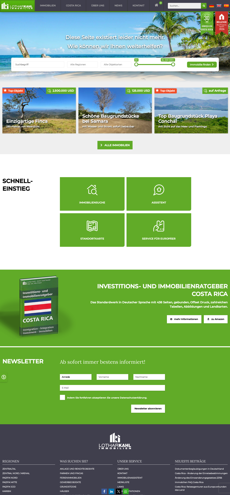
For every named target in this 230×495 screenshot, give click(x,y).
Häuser (64, 456)
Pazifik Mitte (9, 447)
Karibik (6, 456)
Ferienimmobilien (70, 442)
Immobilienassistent (129, 442)
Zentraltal (9, 434)
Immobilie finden (201, 64)
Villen (64, 474)
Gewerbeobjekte (70, 447)
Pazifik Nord (10, 442)
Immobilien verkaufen (131, 460)
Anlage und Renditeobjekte (77, 434)
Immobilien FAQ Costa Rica (189, 447)
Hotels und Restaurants (75, 460)
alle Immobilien (115, 145)
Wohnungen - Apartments (76, 478)
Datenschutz (218, 488)
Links (120, 451)
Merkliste (123, 447)
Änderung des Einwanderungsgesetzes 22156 (198, 442)
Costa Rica (73, 5)
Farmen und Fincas (71, 438)
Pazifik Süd (8, 451)
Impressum (198, 488)
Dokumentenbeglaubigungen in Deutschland (199, 434)
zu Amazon (215, 284)
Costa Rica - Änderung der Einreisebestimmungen (201, 438)
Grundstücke (68, 451)
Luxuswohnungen (71, 465)
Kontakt (138, 5)
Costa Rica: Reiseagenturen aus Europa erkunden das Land (201, 453)
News (118, 5)
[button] (104, 491)
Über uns (97, 5)
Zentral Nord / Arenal (16, 438)
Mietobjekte (67, 469)
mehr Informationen (184, 284)
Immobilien (48, 5)
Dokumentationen (128, 456)
